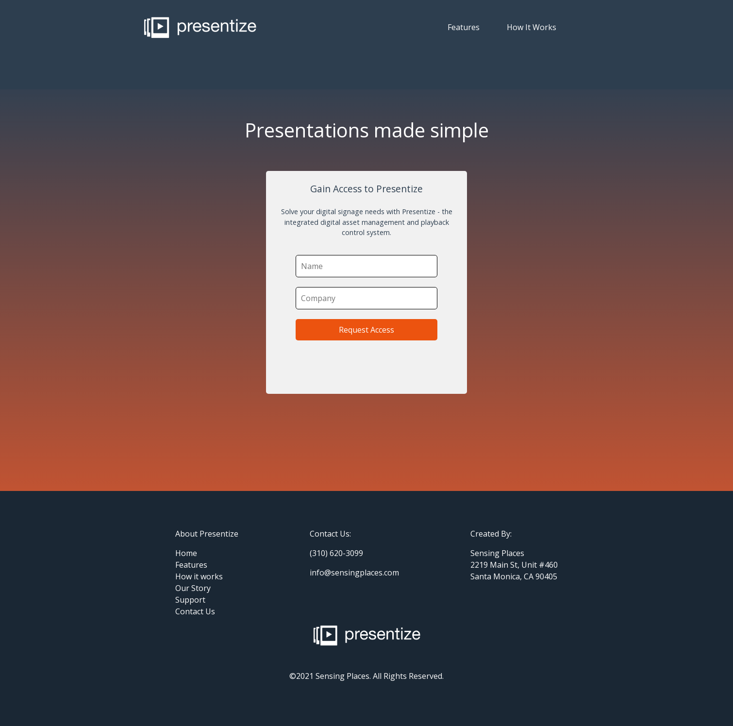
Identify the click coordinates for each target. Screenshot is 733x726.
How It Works (531, 27)
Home (186, 553)
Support (190, 599)
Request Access (366, 329)
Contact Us (195, 611)
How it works (199, 576)
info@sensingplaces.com (354, 572)
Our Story (193, 588)
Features (464, 27)
